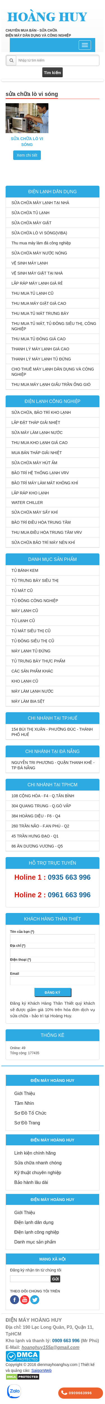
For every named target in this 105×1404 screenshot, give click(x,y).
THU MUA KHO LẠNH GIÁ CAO (39, 442)
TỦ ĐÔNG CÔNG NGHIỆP (34, 600)
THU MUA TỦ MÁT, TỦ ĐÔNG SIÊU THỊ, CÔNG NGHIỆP (53, 326)
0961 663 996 (69, 895)
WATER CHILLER (27, 502)
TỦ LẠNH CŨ (23, 621)
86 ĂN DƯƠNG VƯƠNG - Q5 (37, 846)
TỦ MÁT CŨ (22, 590)
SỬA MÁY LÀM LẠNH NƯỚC (37, 432)
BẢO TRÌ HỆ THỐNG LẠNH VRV (40, 473)
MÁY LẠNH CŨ (24, 610)
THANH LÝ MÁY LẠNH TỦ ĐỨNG (41, 359)
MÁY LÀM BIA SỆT (28, 701)
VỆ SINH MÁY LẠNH (29, 263)
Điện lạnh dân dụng (33, 1222)
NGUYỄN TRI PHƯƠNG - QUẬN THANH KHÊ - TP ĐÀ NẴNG (53, 765)
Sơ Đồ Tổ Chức (30, 1113)
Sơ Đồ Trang (27, 1122)
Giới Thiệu (24, 1093)
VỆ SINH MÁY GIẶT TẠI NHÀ (37, 273)
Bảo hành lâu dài (31, 1182)
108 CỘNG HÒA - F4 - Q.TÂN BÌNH (42, 796)
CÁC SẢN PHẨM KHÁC (32, 671)
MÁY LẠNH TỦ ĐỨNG (30, 651)
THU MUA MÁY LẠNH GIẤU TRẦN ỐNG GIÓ (51, 384)
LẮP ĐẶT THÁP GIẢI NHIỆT (35, 422)
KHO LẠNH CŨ (24, 681)
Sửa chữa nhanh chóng (38, 1162)
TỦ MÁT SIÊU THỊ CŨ (31, 631)
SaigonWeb (41, 1370)
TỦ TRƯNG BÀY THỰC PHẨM (38, 661)
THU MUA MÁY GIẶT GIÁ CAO (38, 303)
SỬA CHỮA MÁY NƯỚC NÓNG (39, 253)
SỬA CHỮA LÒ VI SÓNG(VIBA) (39, 233)
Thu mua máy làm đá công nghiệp (41, 243)
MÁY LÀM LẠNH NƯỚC (32, 691)
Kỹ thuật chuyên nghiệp (37, 1172)
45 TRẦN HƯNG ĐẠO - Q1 (35, 836)
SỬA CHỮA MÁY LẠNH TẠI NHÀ (40, 202)
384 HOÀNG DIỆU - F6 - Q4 (35, 816)
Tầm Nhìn (24, 1103)
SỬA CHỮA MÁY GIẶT (31, 223)
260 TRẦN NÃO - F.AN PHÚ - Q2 (40, 826)
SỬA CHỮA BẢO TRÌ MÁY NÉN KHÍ (43, 542)
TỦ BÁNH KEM (24, 570)
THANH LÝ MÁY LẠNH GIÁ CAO (40, 349)
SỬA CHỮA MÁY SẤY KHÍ (34, 512)
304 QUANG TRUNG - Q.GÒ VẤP (41, 806)
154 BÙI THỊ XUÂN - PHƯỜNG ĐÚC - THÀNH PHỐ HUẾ (52, 732)
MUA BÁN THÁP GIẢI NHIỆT (36, 452)
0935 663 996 (69, 877)
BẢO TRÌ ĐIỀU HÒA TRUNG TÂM (41, 522)
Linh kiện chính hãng (35, 1153)
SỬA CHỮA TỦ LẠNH (30, 213)
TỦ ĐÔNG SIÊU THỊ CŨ (32, 641)
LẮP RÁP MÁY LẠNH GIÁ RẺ (37, 283)
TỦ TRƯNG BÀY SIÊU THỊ (35, 580)
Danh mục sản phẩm (35, 1242)
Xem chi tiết (27, 155)
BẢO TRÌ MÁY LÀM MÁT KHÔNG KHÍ (44, 483)
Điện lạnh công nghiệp (36, 1232)
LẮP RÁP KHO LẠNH (30, 493)
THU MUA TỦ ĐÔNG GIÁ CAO (38, 339)
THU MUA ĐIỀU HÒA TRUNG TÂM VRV (46, 532)
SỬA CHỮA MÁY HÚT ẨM (34, 463)
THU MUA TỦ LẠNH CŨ (32, 293)
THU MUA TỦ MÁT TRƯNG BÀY (40, 313)
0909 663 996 (66, 1340)
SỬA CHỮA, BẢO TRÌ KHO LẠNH (41, 412)
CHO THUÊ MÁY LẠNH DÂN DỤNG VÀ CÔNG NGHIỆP (52, 372)
